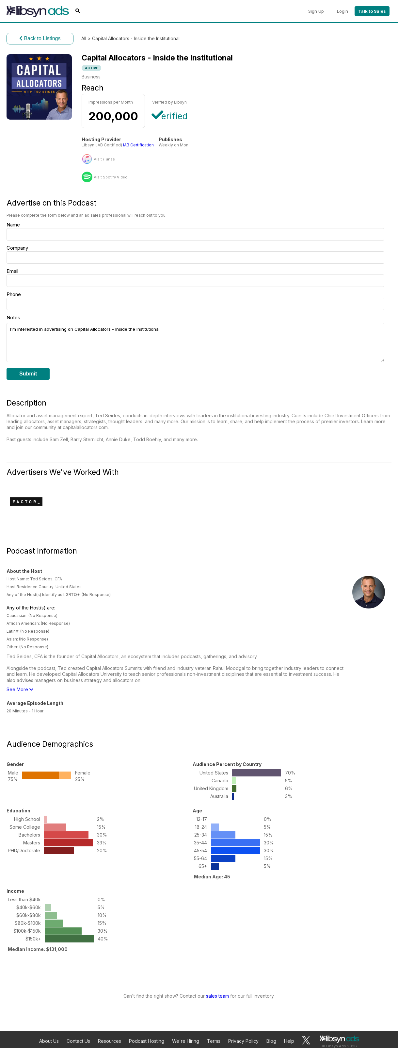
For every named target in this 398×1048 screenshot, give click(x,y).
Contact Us (78, 1041)
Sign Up (316, 11)
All (83, 38)
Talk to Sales (372, 11)
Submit (28, 373)
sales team (217, 996)
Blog (271, 1041)
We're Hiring (185, 1041)
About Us (49, 1041)
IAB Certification (138, 144)
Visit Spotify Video (111, 177)
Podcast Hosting (146, 1041)
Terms (213, 1041)
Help (289, 1041)
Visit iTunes (104, 159)
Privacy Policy (243, 1041)
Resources (109, 1041)
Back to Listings (40, 38)
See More (20, 689)
